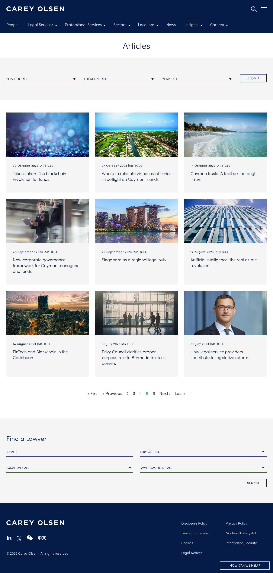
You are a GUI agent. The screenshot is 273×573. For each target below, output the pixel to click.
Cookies (187, 542)
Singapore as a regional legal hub (134, 259)
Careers (217, 24)
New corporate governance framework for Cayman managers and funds (45, 265)
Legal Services (40, 24)
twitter (19, 538)
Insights (191, 24)
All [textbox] (24, 79)
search (253, 483)
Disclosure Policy (194, 523)
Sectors (119, 24)
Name (10, 452)
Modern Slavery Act (241, 533)
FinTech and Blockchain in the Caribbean (40, 354)
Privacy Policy (236, 523)
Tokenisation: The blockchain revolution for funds (39, 176)
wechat (30, 538)
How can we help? (245, 565)
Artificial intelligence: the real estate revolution (223, 262)
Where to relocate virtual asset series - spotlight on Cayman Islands (136, 176)
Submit (253, 78)
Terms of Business (195, 533)
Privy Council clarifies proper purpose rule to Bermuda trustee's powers (134, 357)
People (12, 24)
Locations (146, 24)
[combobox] (42, 79)
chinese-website (42, 538)
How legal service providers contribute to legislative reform (219, 354)
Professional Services (83, 24)
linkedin (9, 538)
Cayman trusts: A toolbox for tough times (223, 176)
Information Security (241, 542)
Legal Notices (191, 552)
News (171, 24)
